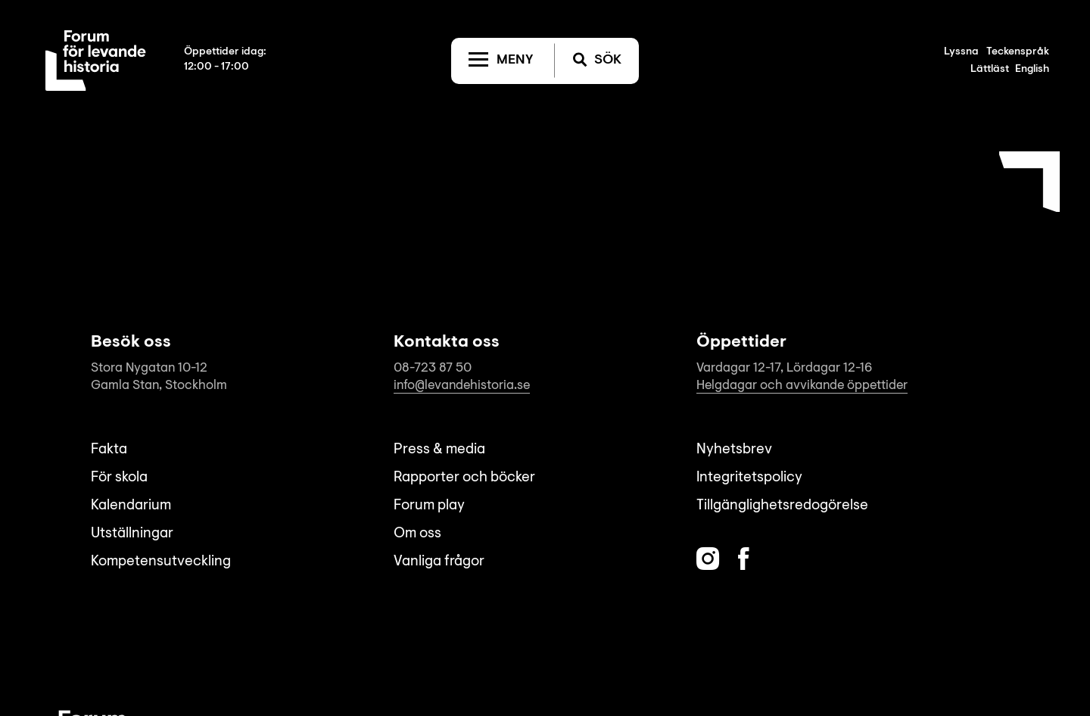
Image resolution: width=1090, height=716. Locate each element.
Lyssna (961, 52)
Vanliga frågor (439, 562)
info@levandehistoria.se (462, 385)
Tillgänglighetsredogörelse (782, 506)
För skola (119, 478)
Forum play (429, 506)
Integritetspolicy (749, 478)
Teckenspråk (1017, 52)
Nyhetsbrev (734, 450)
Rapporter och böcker (464, 478)
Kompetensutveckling (161, 562)
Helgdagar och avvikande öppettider (802, 385)
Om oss (417, 534)
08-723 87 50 (433, 368)
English (1032, 69)
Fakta (109, 450)
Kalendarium (131, 506)
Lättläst (989, 69)
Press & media (439, 450)
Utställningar (132, 534)
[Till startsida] (95, 60)
